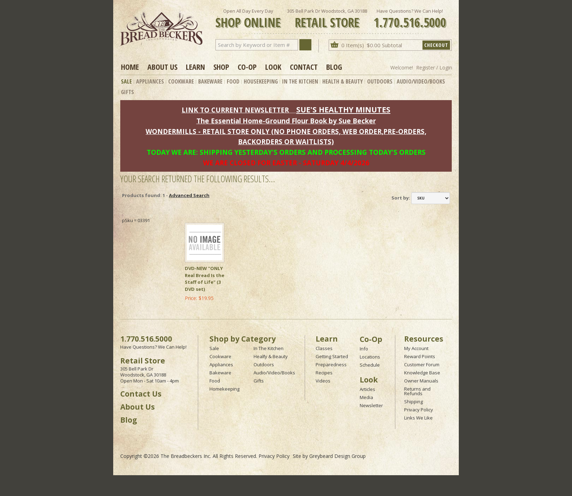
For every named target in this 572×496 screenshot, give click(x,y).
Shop (221, 67)
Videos (323, 381)
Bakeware (210, 81)
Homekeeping (224, 389)
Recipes (324, 372)
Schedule (370, 365)
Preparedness (331, 364)
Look (273, 67)
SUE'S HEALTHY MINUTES (343, 109)
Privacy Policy (418, 409)
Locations (370, 357)
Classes (324, 348)
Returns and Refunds (417, 391)
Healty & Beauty (271, 356)
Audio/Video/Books (421, 81)
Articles (367, 389)
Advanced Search (189, 195)
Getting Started (332, 356)
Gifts (127, 92)
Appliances (150, 81)
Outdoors (380, 81)
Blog (334, 67)
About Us (162, 67)
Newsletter (371, 405)
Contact (304, 67)
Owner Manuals (421, 381)
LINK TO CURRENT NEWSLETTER (235, 109)
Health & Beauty (342, 81)
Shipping (413, 401)
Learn (195, 67)
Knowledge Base (422, 372)
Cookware (181, 81)
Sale (126, 81)
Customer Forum (421, 364)
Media (366, 397)
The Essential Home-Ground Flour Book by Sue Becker (286, 120)
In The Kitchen (300, 81)
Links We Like (418, 418)
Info (364, 348)
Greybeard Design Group (337, 456)
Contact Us (141, 394)
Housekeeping (261, 81)
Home (130, 67)
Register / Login (434, 67)
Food (233, 81)
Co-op (247, 67)
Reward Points (419, 356)
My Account (416, 348)
